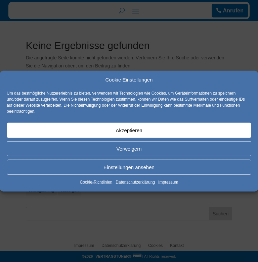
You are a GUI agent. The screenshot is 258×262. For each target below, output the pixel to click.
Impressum (168, 182)
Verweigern (128, 149)
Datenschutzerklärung (135, 182)
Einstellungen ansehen (129, 167)
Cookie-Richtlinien (96, 182)
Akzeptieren (129, 130)
